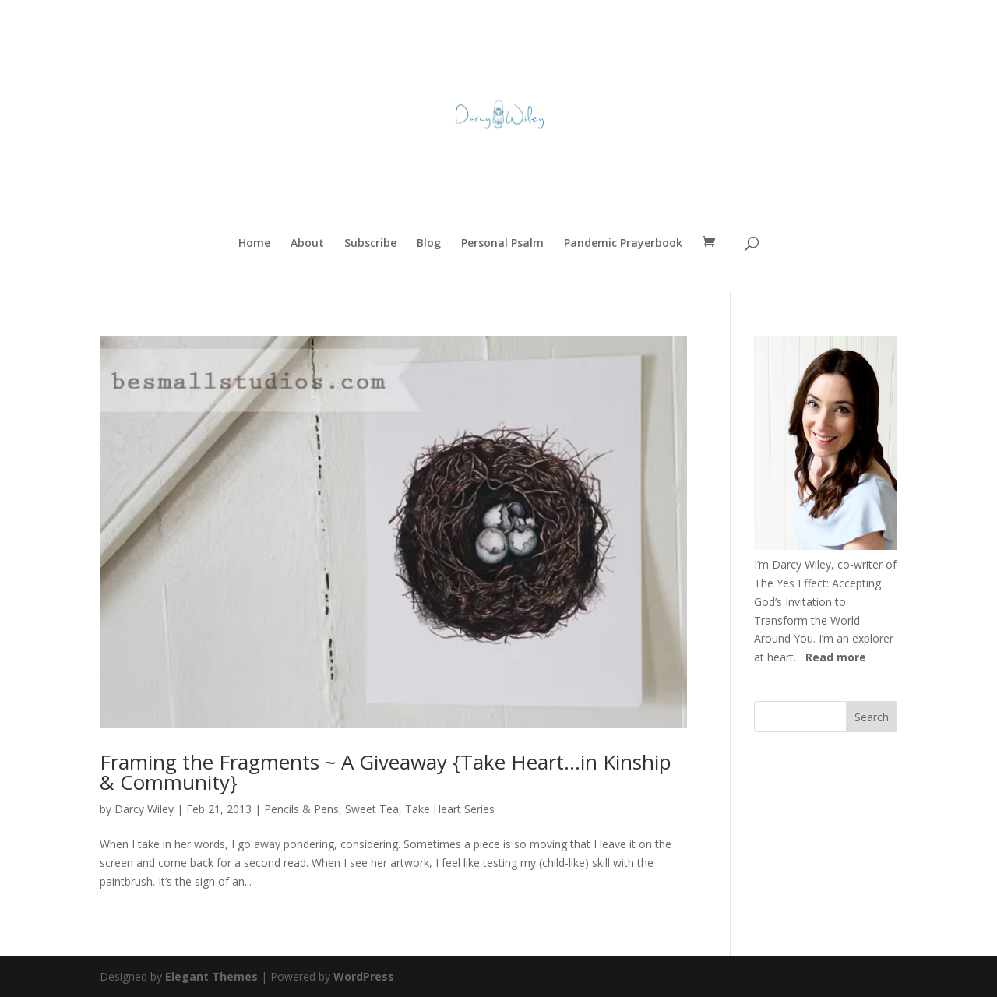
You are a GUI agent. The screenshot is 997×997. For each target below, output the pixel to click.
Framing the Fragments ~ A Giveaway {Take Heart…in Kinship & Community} (385, 772)
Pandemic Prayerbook (623, 244)
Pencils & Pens (301, 808)
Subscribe (370, 244)
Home (254, 244)
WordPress (363, 976)
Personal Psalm (502, 244)
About (307, 244)
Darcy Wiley (144, 808)
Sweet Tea (372, 808)
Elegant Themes (211, 976)
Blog (429, 244)
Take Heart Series (450, 808)
